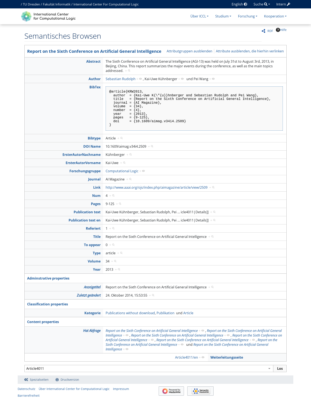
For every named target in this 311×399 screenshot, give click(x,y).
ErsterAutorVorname (83, 162)
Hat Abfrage (92, 330)
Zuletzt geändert (89, 295)
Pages (96, 203)
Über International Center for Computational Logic (74, 389)
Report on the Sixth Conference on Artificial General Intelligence (94, 51)
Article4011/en (186, 357)
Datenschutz (26, 389)
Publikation (165, 313)
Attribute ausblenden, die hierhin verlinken (250, 51)
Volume (94, 261)
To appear (92, 245)
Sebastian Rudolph (121, 79)
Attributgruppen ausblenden (189, 51)
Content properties (43, 321)
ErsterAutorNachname (81, 154)
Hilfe (281, 30)
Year (97, 269)
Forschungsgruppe (85, 171)
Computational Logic (122, 171)
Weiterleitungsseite (226, 357)
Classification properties (47, 304)
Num (96, 195)
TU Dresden (31, 4)
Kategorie (92, 313)
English (239, 4)
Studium (222, 16)
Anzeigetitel (92, 287)
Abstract (93, 61)
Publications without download (130, 313)
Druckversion (70, 380)
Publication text (87, 212)
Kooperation (274, 16)
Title (97, 236)
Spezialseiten (39, 380)
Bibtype (94, 138)
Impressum (121, 389)
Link (97, 187)
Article (188, 313)
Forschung (246, 16)
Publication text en (85, 220)
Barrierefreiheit (29, 396)
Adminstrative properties (48, 278)
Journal (94, 179)
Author (95, 79)
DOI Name (92, 146)
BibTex (95, 87)
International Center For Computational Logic (106, 4)
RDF (270, 31)
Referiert (93, 228)
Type (97, 253)
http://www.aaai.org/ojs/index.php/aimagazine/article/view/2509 (156, 187)
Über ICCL (198, 16)
